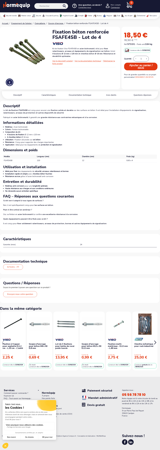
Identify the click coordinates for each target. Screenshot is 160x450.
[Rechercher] (51, 6)
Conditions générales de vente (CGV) (57, 414)
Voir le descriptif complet (62, 61)
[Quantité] (141, 59)
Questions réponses (142, 95)
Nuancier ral (9, 396)
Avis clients (111, 95)
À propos (45, 395)
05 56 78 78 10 (134, 394)
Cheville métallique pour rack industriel (143, 345)
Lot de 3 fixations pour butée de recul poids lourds (64, 346)
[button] (155, 342)
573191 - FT (13, 267)
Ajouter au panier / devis (140, 66)
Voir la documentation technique (88, 61)
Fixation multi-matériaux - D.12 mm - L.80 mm (118, 346)
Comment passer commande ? (16, 393)
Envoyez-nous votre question (20, 294)
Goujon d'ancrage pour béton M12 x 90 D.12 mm (91, 346)
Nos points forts (48, 398)
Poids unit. (141, 44)
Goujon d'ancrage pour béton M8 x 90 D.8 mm (38, 346)
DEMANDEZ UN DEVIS (144, 77)
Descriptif (17, 95)
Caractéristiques (49, 95)
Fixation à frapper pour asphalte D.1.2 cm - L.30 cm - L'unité (13, 346)
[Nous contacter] (87, 6)
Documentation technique (80, 95)
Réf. (125, 44)
